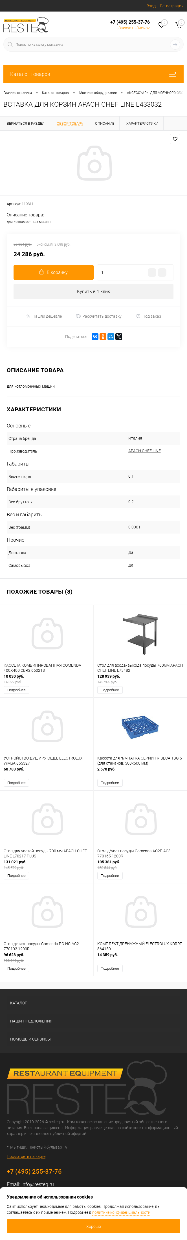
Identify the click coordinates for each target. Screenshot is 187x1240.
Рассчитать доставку (99, 316)
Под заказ (148, 316)
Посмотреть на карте (26, 1156)
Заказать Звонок (134, 28)
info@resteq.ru (37, 1184)
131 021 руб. (47, 865)
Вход (151, 6)
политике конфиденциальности (121, 1212)
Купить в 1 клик (93, 291)
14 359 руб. (140, 958)
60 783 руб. (47, 772)
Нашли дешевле (44, 316)
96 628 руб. (47, 958)
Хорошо (93, 1226)
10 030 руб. (47, 679)
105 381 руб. (140, 865)
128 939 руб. (140, 679)
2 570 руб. (140, 772)
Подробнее (16, 690)
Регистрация (172, 6)
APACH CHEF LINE (144, 451)
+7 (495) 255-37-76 (130, 22)
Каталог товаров (93, 74)
